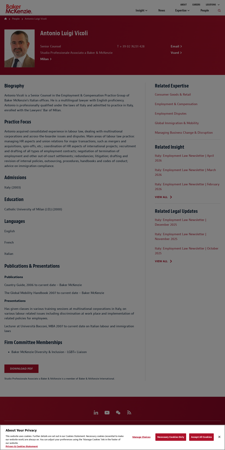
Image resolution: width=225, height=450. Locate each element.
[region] (112, 437)
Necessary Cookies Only (170, 437)
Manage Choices (141, 437)
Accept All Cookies (201, 437)
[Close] (219, 437)
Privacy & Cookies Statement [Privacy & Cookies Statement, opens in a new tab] (22, 446)
